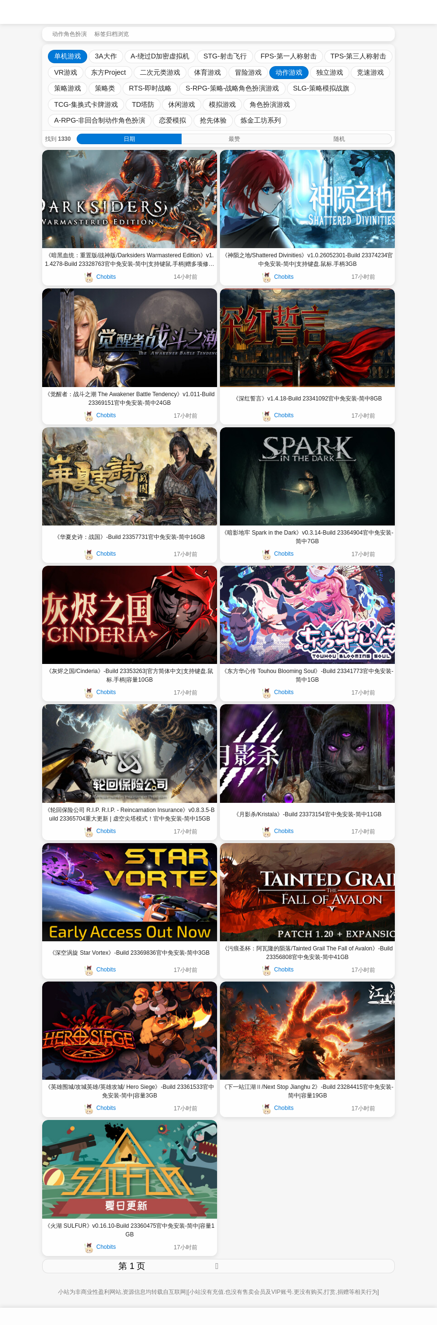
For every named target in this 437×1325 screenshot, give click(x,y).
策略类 (105, 88)
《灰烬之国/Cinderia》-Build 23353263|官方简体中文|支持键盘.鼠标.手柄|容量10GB (129, 675)
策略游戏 (67, 88)
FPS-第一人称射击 (289, 56)
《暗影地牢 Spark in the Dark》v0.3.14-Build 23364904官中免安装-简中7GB (307, 537)
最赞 (234, 139)
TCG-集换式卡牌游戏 (86, 104)
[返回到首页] (45, 33)
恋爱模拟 (172, 120)
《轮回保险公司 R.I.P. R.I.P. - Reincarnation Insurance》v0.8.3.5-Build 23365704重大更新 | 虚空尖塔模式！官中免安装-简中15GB (130, 814)
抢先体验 (213, 120)
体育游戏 (207, 72)
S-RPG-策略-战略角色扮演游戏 (232, 88)
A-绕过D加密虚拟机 (160, 56)
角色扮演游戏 (270, 104)
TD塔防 (143, 104)
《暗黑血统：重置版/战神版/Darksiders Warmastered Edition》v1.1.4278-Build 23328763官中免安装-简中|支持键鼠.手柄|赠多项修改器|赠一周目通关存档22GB (130, 260)
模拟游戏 (222, 104)
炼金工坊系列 (261, 120)
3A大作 (106, 56)
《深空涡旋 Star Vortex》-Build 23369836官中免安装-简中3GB (129, 952)
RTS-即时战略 (150, 88)
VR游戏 (65, 72)
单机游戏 (67, 56)
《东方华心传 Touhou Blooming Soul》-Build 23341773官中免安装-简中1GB (307, 675)
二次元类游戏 (160, 72)
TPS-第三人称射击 (359, 56)
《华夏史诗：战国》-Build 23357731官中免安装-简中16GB (129, 537)
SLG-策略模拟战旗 (321, 88)
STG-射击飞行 (224, 56)
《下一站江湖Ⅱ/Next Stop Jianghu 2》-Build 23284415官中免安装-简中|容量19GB (307, 1091)
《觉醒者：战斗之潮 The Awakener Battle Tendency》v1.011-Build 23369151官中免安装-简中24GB (130, 398)
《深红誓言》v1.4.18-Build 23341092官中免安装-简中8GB (307, 398)
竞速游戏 (370, 72)
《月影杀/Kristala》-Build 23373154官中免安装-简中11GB (307, 814)
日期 (129, 139)
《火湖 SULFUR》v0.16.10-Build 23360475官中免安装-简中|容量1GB (130, 1230)
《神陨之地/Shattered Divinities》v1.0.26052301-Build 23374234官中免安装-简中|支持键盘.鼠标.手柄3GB (307, 259)
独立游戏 (329, 72)
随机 (339, 139)
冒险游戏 (248, 72)
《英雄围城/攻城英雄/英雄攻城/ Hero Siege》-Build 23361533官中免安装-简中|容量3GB (129, 1091)
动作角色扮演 (69, 34)
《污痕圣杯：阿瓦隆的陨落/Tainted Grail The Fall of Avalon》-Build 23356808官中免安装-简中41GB (307, 952)
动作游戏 (289, 72)
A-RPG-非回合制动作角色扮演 (99, 120)
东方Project (108, 72)
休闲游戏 (181, 104)
